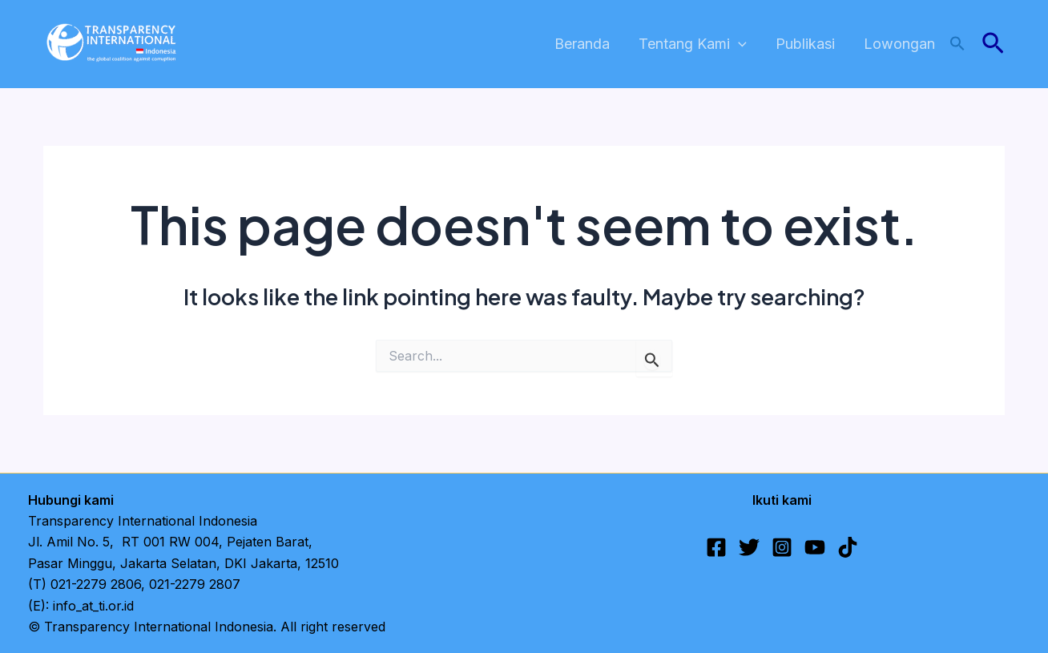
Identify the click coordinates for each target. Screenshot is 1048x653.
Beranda (582, 43)
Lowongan (899, 43)
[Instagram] (782, 547)
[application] (738, 44)
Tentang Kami (693, 44)
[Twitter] (749, 547)
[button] (957, 44)
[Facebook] (716, 547)
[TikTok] (847, 547)
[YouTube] (814, 547)
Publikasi (805, 43)
